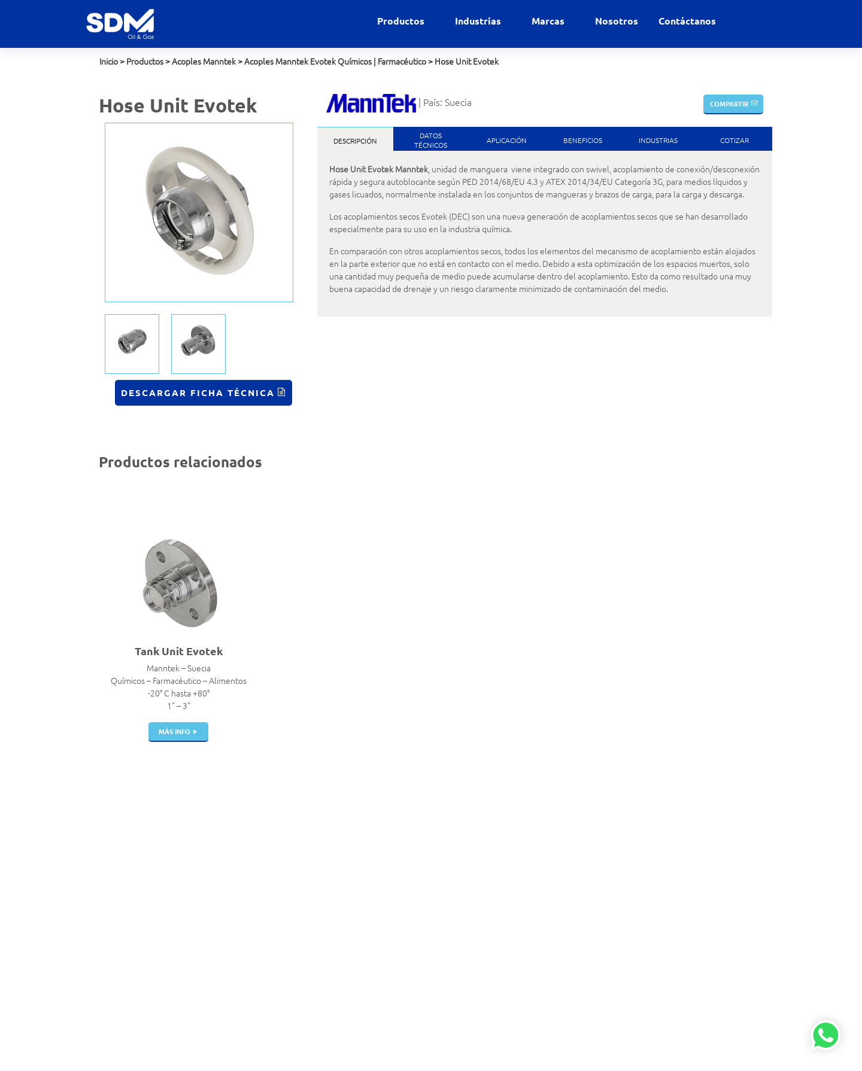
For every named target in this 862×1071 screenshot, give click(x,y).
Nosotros (616, 20)
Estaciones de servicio (423, 866)
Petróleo (399, 979)
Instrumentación (299, 1017)
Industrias (479, 20)
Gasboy (510, 941)
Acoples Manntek (204, 61)
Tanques (285, 903)
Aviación (398, 841)
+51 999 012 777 (130, 875)
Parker (509, 903)
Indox (507, 878)
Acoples (284, 828)
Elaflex (510, 866)
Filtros (280, 979)
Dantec (510, 853)
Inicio (108, 61)
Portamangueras (299, 941)
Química (398, 991)
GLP (390, 903)
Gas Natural (404, 878)
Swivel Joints (293, 966)
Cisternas (286, 891)
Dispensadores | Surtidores (298, 997)
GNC (391, 916)
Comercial (401, 853)
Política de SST (125, 935)
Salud (393, 1004)
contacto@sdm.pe (132, 850)
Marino (396, 966)
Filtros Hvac (290, 841)
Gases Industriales (416, 891)
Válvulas (285, 853)
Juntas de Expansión (307, 916)
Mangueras (290, 929)
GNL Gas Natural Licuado (428, 941)
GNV (391, 929)
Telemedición (294, 1029)
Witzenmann (520, 916)
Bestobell (515, 841)
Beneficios (582, 140)
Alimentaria (404, 828)
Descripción (355, 140)
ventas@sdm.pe (128, 838)
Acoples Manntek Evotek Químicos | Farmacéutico (335, 61)
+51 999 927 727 (130, 863)
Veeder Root (520, 966)
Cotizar (734, 140)
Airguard (513, 828)
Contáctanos (687, 20)
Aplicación (507, 140)
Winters (511, 954)
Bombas (284, 954)
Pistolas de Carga (300, 878)
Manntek (513, 891)
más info (174, 731)
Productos (402, 20)
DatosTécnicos (430, 140)
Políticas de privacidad (139, 923)
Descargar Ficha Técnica (198, 392)
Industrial (400, 954)
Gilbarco (512, 929)
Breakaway (289, 866)
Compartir (729, 103)
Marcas (549, 20)
